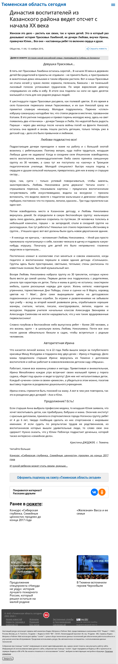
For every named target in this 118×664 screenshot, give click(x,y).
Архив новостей (14, 619)
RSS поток (34, 624)
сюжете (33, 504)
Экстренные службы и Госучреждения (63, 620)
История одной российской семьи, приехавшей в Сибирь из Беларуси (64, 57)
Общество (15, 48)
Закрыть (8, 658)
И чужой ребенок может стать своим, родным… (39, 466)
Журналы (34, 619)
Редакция (34, 622)
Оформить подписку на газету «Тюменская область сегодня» (59, 477)
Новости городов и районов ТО (15, 623)
